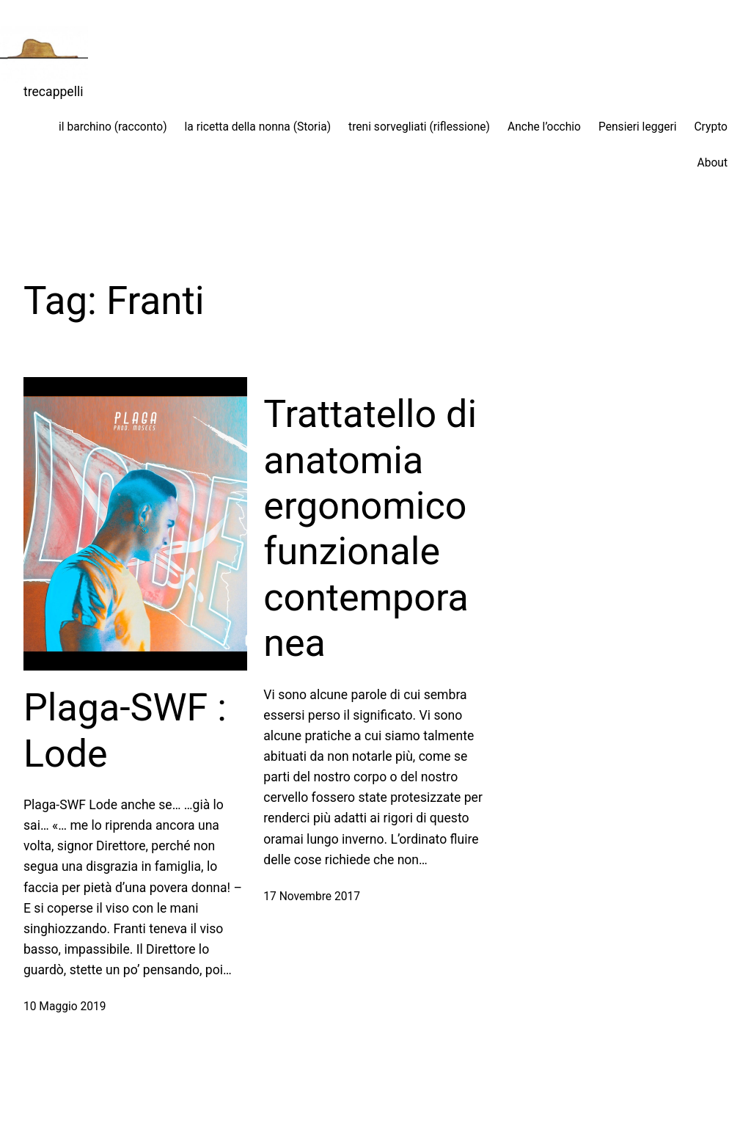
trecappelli (53, 91)
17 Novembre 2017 (311, 896)
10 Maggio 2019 (64, 1006)
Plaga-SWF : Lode (125, 730)
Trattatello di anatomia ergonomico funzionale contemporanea (370, 528)
